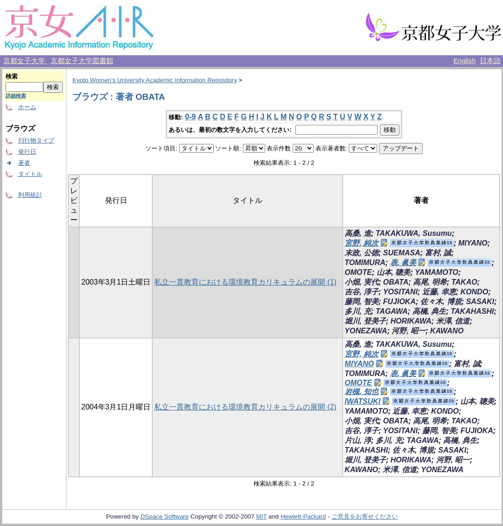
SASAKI (480, 301)
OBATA (396, 282)
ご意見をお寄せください (365, 516)
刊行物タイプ (36, 140)
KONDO (475, 292)
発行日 (27, 151)
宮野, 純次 (362, 243)
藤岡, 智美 (362, 301)
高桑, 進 (358, 233)
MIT (261, 516)
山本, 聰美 (394, 272)
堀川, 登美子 (365, 321)
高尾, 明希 (430, 282)
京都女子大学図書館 (82, 61)
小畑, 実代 (362, 282)
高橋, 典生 (429, 311)
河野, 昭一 (408, 331)
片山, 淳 (358, 440)
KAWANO (447, 331)
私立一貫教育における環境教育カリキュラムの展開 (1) (245, 282)
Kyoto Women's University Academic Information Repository (154, 80)
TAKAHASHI (472, 311)
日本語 (490, 61)
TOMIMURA (365, 262)
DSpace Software (164, 516)
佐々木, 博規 (441, 301)
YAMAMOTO (436, 272)
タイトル (30, 173)
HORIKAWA (411, 321)
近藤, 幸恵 (439, 292)
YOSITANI (400, 292)
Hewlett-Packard (303, 516)
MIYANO (473, 243)
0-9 (190, 117)
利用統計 (30, 194)
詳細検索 (16, 95)
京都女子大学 (25, 61)
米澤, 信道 (453, 321)
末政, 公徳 (362, 253)
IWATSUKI (362, 401)
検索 (12, 76)
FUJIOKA (399, 301)
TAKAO (464, 282)
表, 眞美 (403, 262)
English (464, 61)
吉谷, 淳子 (362, 292)
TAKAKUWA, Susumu (414, 233)
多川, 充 (358, 311)
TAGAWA (392, 311)
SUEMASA (401, 253)
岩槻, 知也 (362, 392)
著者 (24, 162)
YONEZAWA (366, 331)
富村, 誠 (438, 253)
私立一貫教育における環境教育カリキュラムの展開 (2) (245, 407)
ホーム (27, 107)
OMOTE (358, 272)
